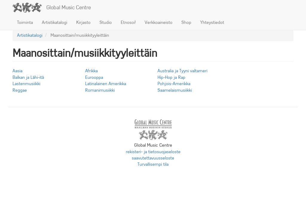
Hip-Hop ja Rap (171, 77)
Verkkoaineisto (158, 22)
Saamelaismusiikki (174, 90)
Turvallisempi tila (153, 164)
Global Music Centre (68, 7)
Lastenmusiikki (26, 83)
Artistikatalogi (54, 22)
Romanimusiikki (100, 90)
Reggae (20, 90)
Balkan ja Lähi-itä (28, 77)
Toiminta (25, 22)
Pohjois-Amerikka (173, 83)
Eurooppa (94, 77)
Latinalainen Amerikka (105, 83)
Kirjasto (83, 22)
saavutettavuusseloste (153, 158)
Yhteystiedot (212, 22)
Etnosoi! (128, 22)
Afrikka (91, 70)
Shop (186, 22)
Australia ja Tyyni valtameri (182, 70)
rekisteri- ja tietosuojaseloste (153, 151)
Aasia (17, 70)
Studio (106, 22)
